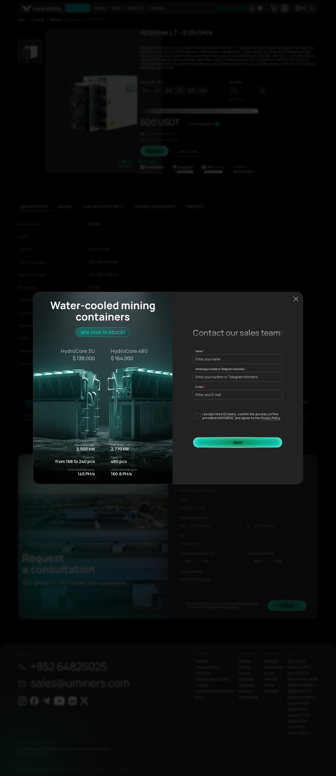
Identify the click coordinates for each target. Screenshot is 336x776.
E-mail (199, 387)
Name (198, 351)
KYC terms (228, 414)
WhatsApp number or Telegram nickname (219, 369)
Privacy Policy (270, 418)
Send (237, 442)
